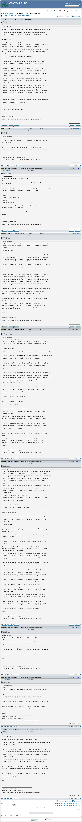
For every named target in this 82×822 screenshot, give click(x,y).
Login (73, 11)
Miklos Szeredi (6, 235)
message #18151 (28, 627)
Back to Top (41, 808)
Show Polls (17, 15)
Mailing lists (8, 13)
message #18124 (28, 461)
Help (61, 11)
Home (78, 11)
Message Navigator (25, 15)
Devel (13, 13)
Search (56, 11)
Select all (5, 26)
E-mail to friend (4, 16)
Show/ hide (10, 26)
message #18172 (28, 677)
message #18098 (28, 128)
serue (4, 332)
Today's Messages (9, 15)
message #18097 (28, 19)
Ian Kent (5, 629)
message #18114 (28, 329)
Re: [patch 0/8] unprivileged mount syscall (13, 19)
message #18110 (28, 168)
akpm (4, 21)
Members (50, 11)
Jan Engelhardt (6, 170)
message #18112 (28, 233)
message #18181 (28, 729)
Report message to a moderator (74, 123)
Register (67, 11)
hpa (4, 131)
